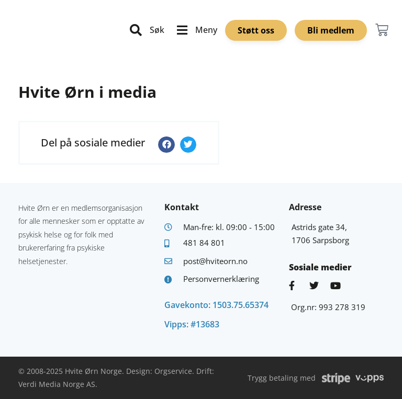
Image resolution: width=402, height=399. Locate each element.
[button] (166, 144)
